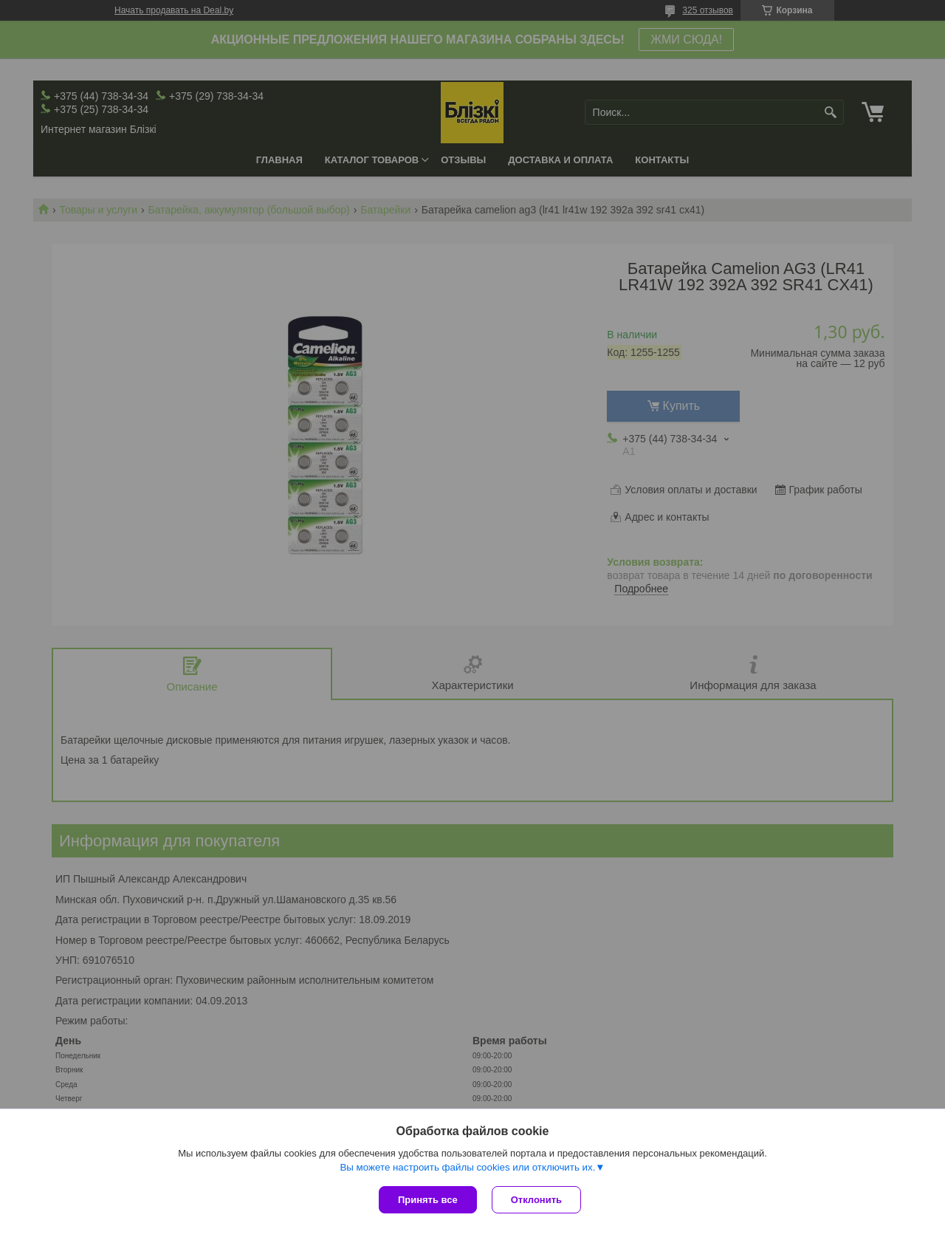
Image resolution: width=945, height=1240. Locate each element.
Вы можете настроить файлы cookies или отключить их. (467, 1167)
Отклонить (536, 1199)
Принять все (428, 1199)
